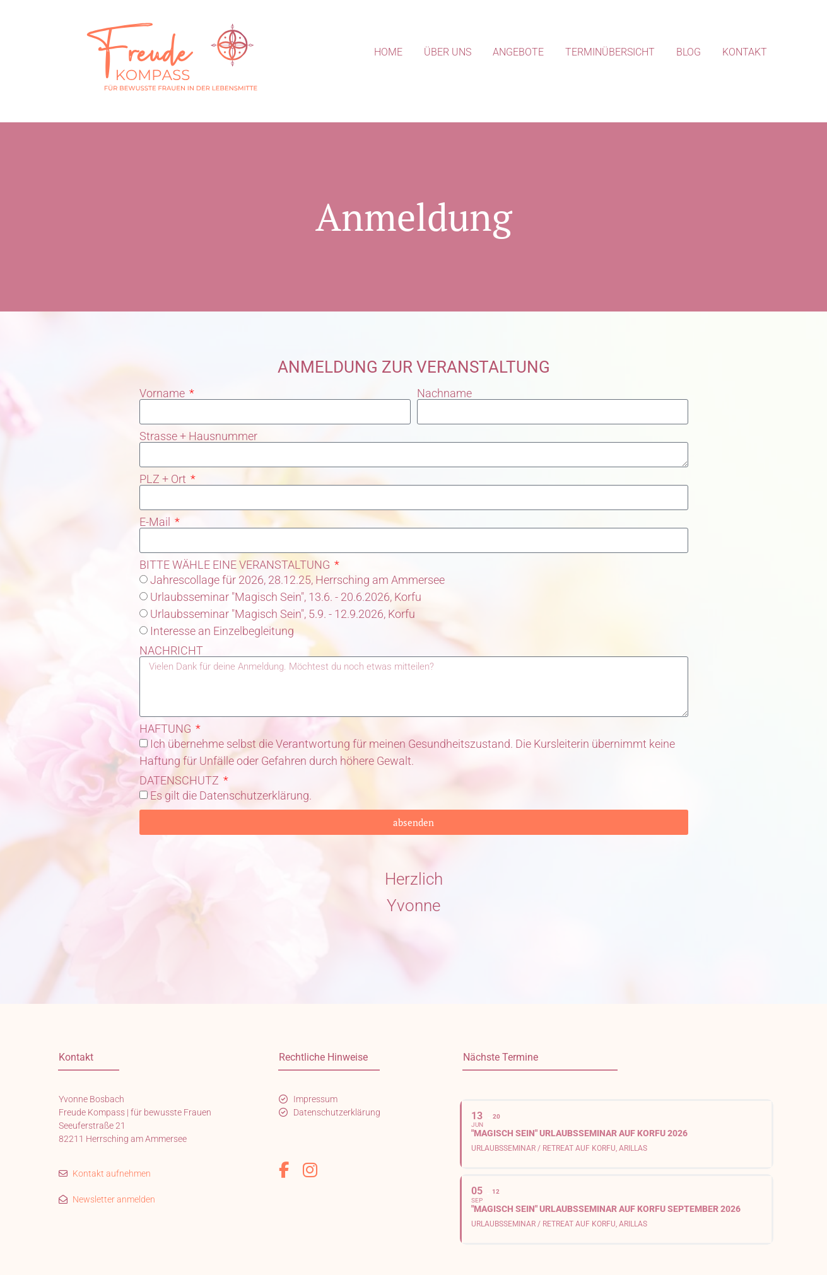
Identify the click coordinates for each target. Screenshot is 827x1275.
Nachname (444, 393)
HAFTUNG (166, 729)
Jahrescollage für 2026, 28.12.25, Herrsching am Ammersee (297, 579)
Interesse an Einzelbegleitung (222, 631)
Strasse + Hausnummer (198, 436)
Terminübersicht (610, 52)
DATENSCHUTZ (180, 780)
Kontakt (744, 52)
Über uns (447, 52)
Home (388, 52)
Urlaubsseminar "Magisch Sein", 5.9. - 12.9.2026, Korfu (282, 613)
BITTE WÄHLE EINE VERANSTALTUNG (235, 565)
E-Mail (156, 522)
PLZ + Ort (164, 479)
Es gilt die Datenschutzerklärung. (231, 795)
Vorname (163, 393)
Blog (688, 52)
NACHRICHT (171, 650)
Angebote (518, 52)
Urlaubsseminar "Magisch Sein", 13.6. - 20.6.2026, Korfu (285, 596)
